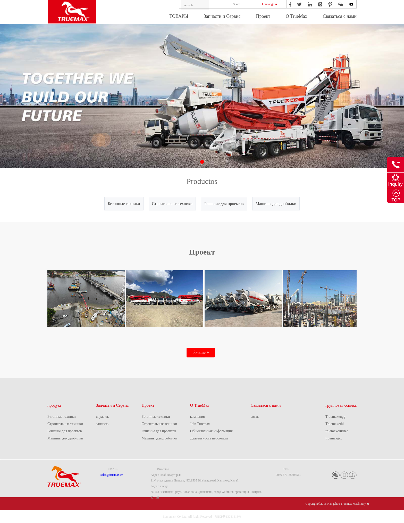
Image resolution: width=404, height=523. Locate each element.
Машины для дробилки (276, 203)
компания (197, 417)
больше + (200, 352)
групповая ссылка (341, 405)
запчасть (102, 424)
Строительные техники (172, 203)
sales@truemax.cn (111, 475)
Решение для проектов (224, 203)
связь (255, 417)
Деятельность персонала (209, 438)
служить (102, 417)
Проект (263, 16)
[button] (202, 162)
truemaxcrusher (336, 431)
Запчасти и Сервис (222, 16)
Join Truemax (200, 424)
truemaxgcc (333, 438)
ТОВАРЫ (178, 16)
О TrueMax (296, 16)
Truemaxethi (334, 424)
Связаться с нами (340, 16)
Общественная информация (211, 431)
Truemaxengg (335, 417)
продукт (54, 405)
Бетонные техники (124, 203)
